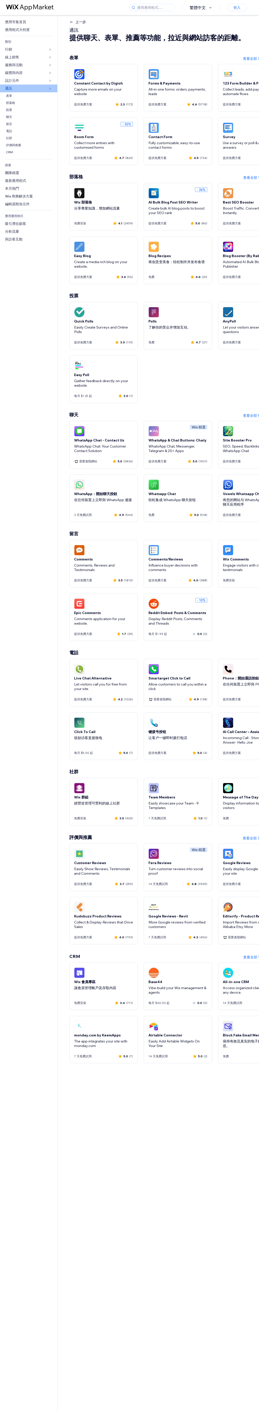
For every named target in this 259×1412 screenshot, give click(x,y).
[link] (28, 22)
